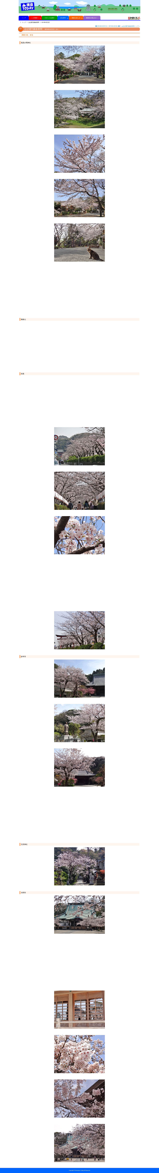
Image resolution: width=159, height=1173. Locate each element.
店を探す (63, 18)
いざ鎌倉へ (35, 18)
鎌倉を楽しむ (76, 18)
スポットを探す (49, 18)
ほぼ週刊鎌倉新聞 (33, 22)
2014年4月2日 (45, 22)
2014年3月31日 (101, 26)
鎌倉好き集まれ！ (92, 18)
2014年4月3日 (114, 26)
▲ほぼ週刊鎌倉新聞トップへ (130, 26)
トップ (23, 18)
